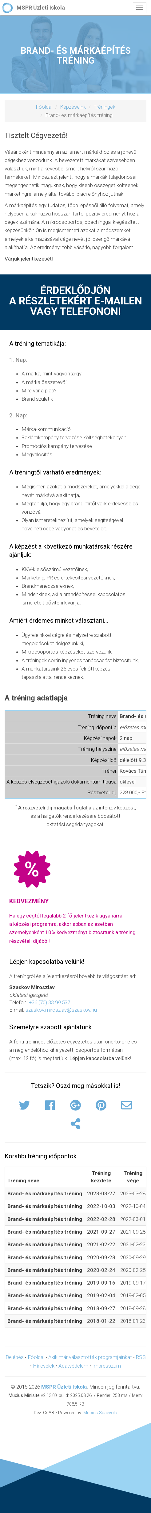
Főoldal (44, 107)
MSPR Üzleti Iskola (64, 1387)
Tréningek (104, 107)
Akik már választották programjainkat (90, 1357)
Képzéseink (73, 107)
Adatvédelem (73, 1366)
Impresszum (106, 1366)
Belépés (15, 1357)
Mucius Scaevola (100, 1412)
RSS (141, 1357)
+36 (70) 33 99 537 (49, 1002)
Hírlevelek (43, 1366)
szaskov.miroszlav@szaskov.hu (61, 1010)
